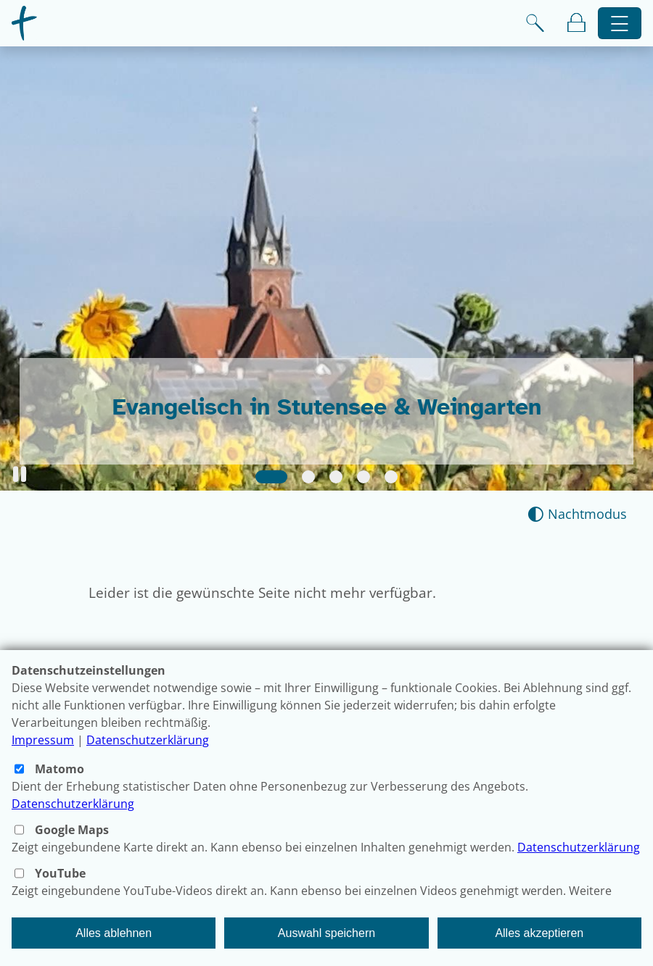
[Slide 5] (391, 477)
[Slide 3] (336, 477)
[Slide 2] (308, 477)
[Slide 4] (363, 477)
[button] (19, 474)
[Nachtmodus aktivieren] (577, 514)
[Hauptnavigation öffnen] (620, 23)
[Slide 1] (271, 477)
